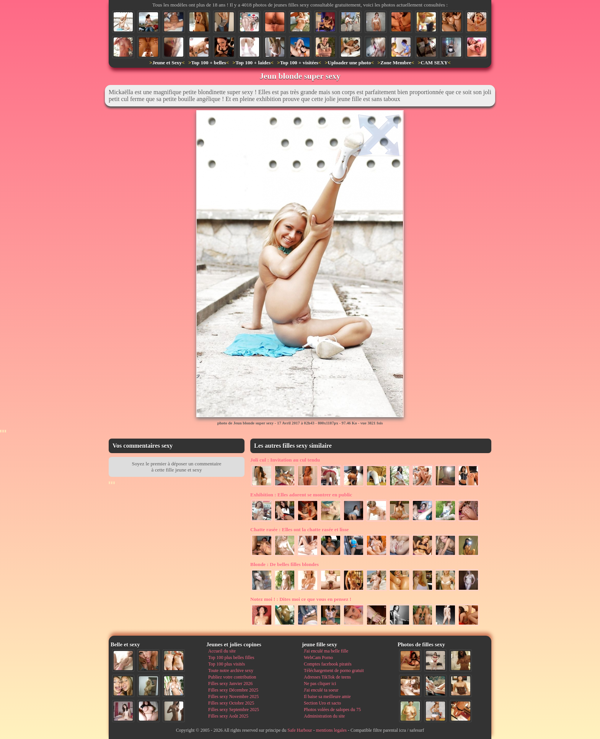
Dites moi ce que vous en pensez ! (300, 599)
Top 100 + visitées (299, 62)
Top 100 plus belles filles (231, 657)
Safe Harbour (299, 730)
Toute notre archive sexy (230, 670)
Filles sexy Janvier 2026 (230, 683)
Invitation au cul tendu (285, 460)
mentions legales (331, 730)
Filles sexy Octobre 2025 (231, 703)
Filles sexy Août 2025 (228, 716)
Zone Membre (395, 62)
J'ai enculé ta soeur (321, 690)
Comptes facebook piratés (328, 664)
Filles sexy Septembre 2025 (233, 709)
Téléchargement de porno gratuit (334, 670)
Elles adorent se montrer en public (301, 495)
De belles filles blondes (284, 564)
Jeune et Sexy (167, 62)
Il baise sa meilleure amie (327, 696)
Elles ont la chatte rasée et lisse (299, 529)
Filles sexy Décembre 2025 (233, 690)
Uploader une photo (349, 62)
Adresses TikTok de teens (327, 677)
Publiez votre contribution (232, 677)
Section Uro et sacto (322, 703)
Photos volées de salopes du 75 (332, 709)
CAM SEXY (434, 62)
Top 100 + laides (253, 62)
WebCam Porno (318, 657)
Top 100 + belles (208, 62)
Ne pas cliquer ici (320, 683)
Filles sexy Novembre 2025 (233, 696)
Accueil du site (222, 651)
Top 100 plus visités (226, 664)
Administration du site (324, 716)
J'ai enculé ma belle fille (326, 651)
